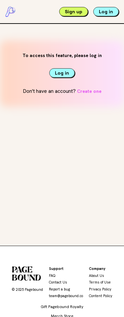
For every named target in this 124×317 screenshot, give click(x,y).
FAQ (52, 275)
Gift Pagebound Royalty (62, 306)
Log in (106, 12)
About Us (96, 275)
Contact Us (58, 282)
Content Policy (100, 295)
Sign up (73, 12)
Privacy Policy (100, 289)
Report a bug (59, 289)
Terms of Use (100, 282)
